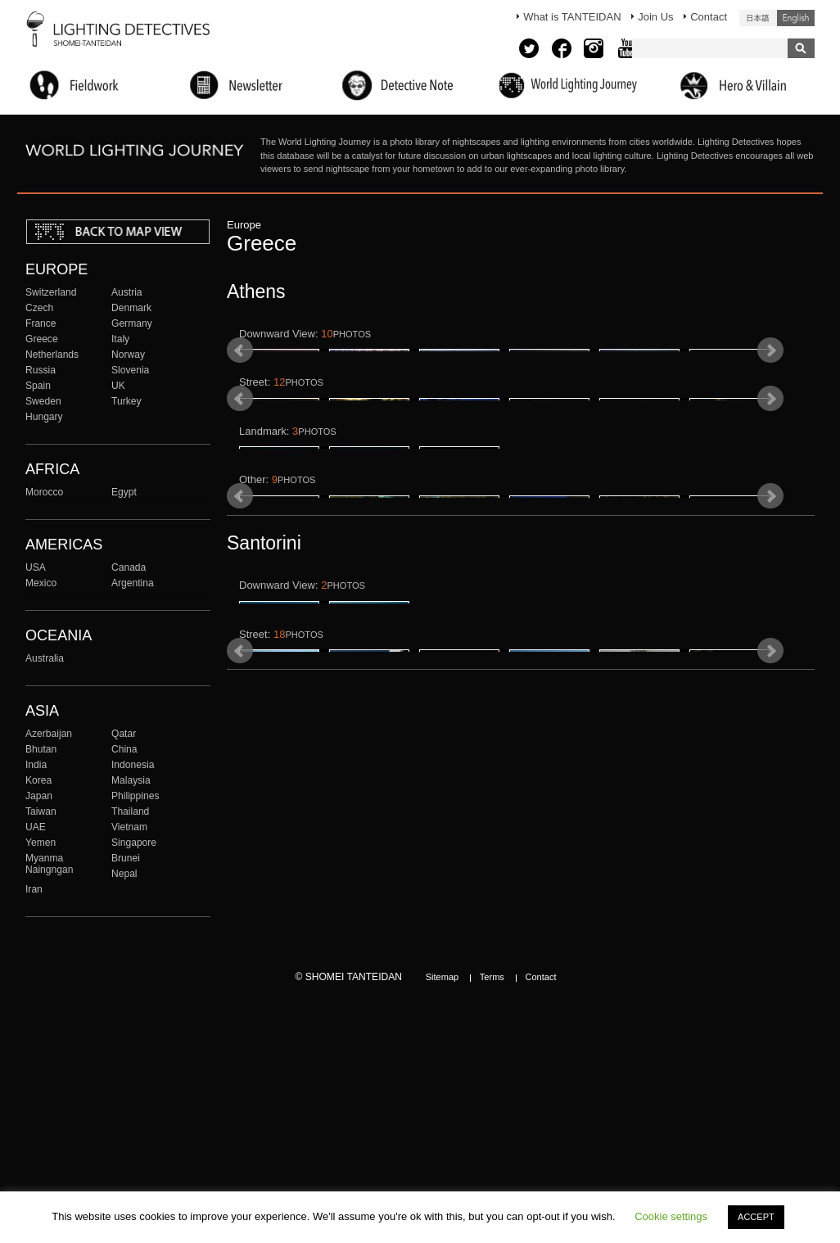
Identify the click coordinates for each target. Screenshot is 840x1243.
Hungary (44, 417)
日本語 (758, 18)
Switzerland (50, 292)
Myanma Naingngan (49, 863)
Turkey (126, 401)
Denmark (131, 308)
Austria (126, 292)
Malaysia (131, 780)
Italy (120, 339)
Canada (128, 567)
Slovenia (130, 370)
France (40, 323)
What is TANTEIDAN (572, 17)
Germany (131, 323)
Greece (41, 339)
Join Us (655, 17)
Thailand (130, 811)
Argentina (132, 583)
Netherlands (52, 354)
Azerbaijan (48, 733)
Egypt (124, 492)
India (36, 765)
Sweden (43, 401)
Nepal (124, 873)
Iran (34, 889)
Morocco (44, 492)
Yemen (40, 842)
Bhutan (40, 749)
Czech (39, 308)
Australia (44, 658)
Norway (128, 354)
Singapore (133, 842)
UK (118, 385)
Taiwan (40, 811)
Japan (38, 796)
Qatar (123, 733)
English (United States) (796, 18)
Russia (40, 370)
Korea (38, 780)
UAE (35, 827)
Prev (240, 389)
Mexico (40, 583)
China (124, 749)
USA (35, 567)
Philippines (135, 796)
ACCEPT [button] (756, 1217)
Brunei (125, 858)
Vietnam (129, 827)
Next (770, 389)
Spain (38, 385)
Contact (708, 17)
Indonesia (132, 765)
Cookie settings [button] (671, 1216)
